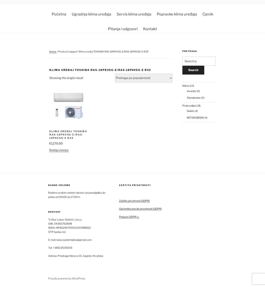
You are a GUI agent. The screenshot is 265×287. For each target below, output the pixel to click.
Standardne (194, 97)
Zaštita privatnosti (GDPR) (134, 200)
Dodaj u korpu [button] (58, 150)
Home (52, 51)
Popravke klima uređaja (177, 14)
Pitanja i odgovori (123, 29)
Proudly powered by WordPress (66, 278)
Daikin (190, 110)
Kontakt (150, 29)
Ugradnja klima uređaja (91, 14)
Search (193, 70)
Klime (185, 85)
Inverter (191, 91)
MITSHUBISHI (195, 117)
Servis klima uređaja (134, 14)
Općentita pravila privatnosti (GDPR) (140, 208)
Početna (59, 14)
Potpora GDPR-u (129, 216)
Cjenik (207, 14)
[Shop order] (143, 78)
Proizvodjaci (189, 105)
